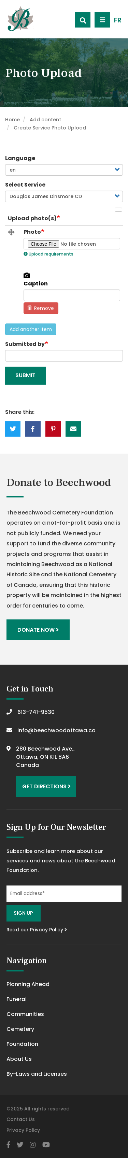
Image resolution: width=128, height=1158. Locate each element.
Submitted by (25, 344)
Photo (32, 232)
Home (12, 119)
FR (118, 20)
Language (20, 158)
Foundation (22, 1044)
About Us (19, 1059)
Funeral (16, 999)
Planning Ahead (27, 984)
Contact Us (20, 1119)
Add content (45, 119)
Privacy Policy (23, 1130)
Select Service (25, 185)
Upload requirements (48, 254)
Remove (40, 308)
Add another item (31, 329)
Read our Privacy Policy (36, 930)
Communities (25, 1014)
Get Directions (46, 786)
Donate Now (38, 630)
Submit (25, 375)
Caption (36, 283)
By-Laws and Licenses (36, 1074)
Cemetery (20, 1029)
